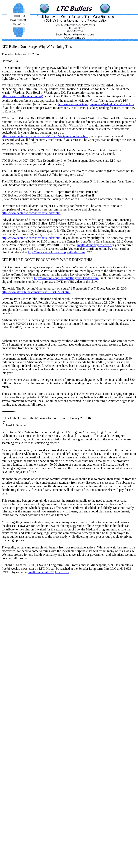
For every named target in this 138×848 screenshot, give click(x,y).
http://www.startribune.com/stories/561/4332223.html (36, 292)
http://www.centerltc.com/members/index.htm (31, 213)
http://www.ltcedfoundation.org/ (22, 96)
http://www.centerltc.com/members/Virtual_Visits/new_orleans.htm (45, 136)
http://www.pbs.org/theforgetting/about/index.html (66, 278)
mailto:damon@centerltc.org (95, 245)
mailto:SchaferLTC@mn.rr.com (48, 572)
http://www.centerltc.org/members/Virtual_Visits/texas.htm (96, 104)
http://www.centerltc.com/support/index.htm (56, 252)
